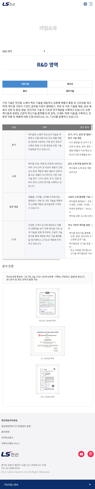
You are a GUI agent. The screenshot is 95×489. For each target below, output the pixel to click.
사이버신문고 (7, 437)
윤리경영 (5, 431)
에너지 (70, 83)
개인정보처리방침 (9, 420)
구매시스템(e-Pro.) (10, 443)
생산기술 (70, 90)
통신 (25, 90)
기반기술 (25, 83)
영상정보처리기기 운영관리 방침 (16, 426)
